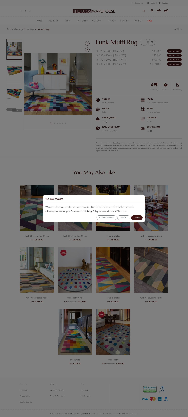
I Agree (137, 218)
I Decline (123, 218)
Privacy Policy (91, 211)
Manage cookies (106, 218)
